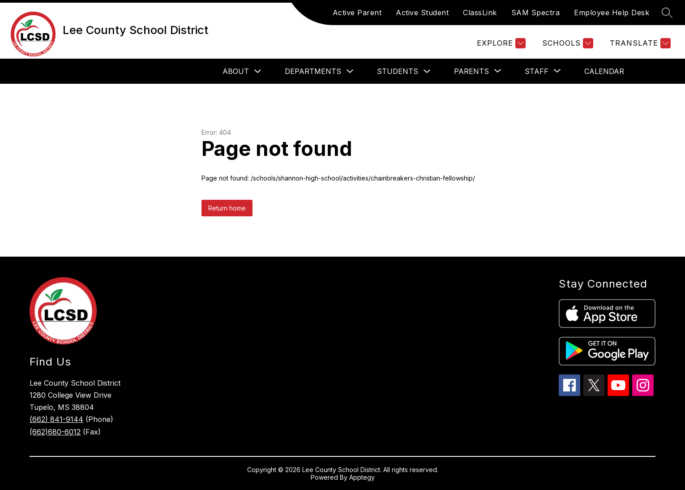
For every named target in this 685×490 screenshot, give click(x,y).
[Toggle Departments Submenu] (350, 71)
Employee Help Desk (611, 12)
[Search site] (667, 12)
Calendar (604, 71)
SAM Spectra (535, 12)
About (236, 71)
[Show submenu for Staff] (536, 71)
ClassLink (480, 12)
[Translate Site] (639, 43)
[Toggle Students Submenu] (427, 71)
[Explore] (500, 43)
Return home (227, 208)
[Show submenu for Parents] (471, 71)
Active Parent (357, 12)
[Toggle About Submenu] (258, 71)
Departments (313, 71)
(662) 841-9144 (56, 419)
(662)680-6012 (55, 431)
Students (397, 71)
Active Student (422, 12)
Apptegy (362, 477)
